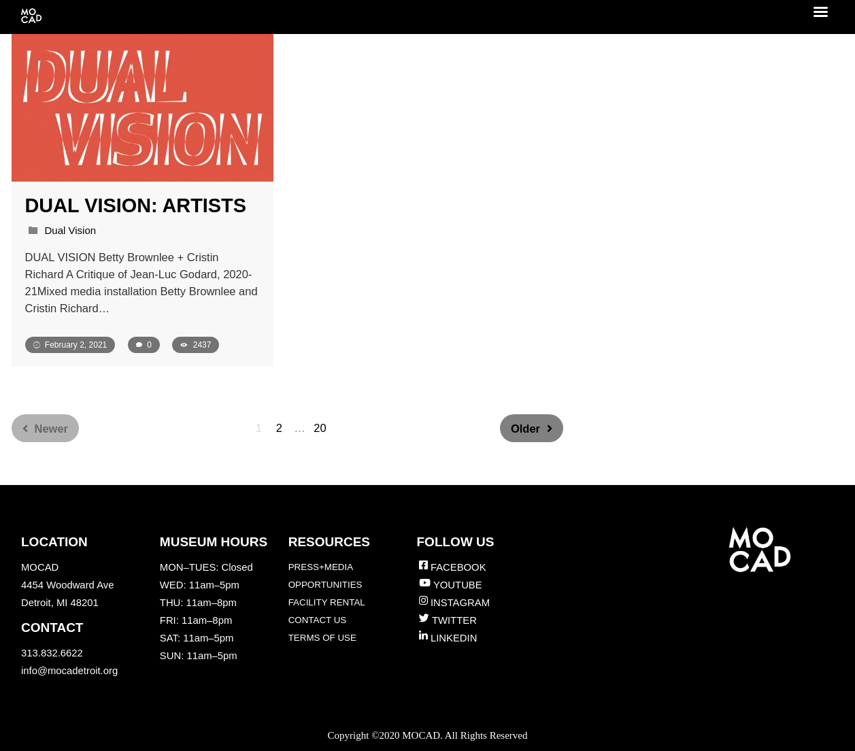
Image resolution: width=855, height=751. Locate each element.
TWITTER (454, 620)
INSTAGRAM (460, 602)
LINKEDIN (454, 638)
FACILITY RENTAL (326, 602)
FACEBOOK (458, 567)
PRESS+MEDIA (320, 567)
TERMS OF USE (322, 638)
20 (320, 428)
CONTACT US (317, 620)
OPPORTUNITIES (325, 585)
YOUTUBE (457, 585)
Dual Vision (71, 230)
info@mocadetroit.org (69, 670)
